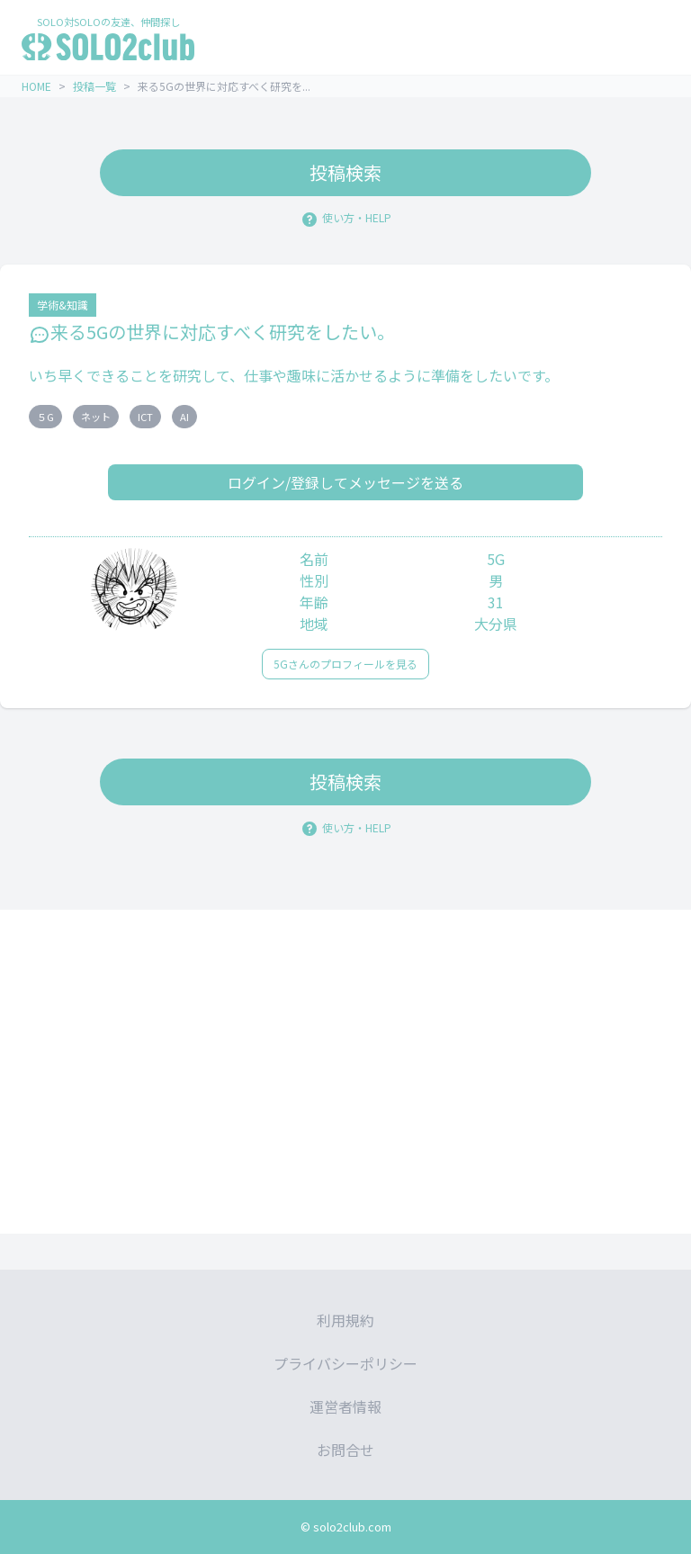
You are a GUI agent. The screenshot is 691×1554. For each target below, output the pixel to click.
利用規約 (345, 1320)
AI (184, 416)
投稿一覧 (94, 86)
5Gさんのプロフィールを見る (345, 663)
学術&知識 (62, 304)
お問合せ (345, 1449)
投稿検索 (345, 172)
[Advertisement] (345, 1072)
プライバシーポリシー (345, 1363)
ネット (96, 416)
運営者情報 (345, 1406)
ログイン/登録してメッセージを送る (345, 482)
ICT (145, 416)
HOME (36, 86)
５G (45, 416)
